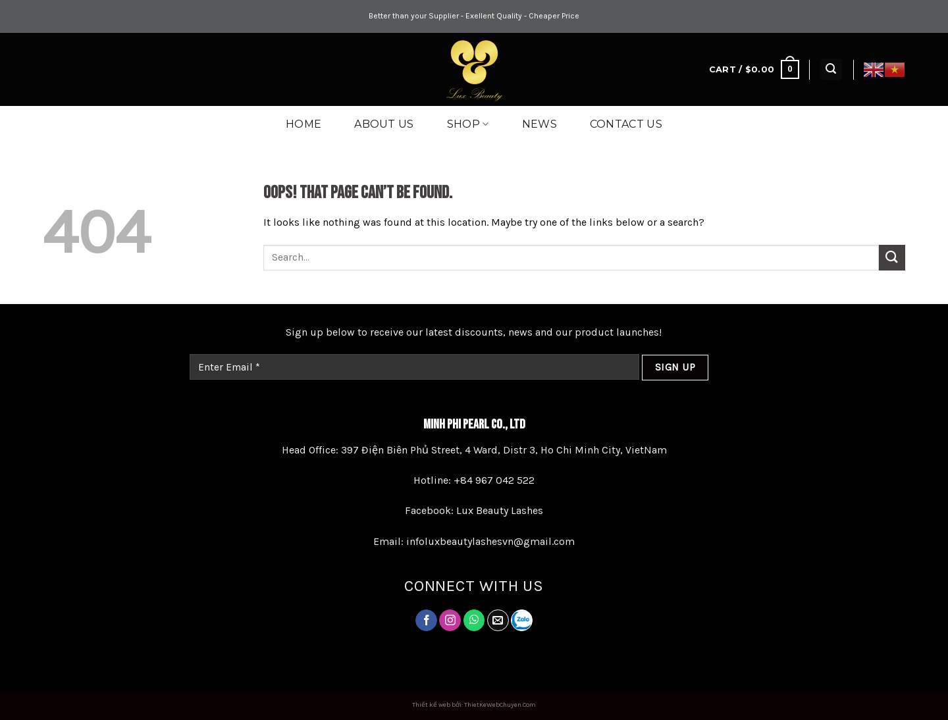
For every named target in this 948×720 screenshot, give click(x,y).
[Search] (831, 69)
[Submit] (892, 257)
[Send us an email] (498, 620)
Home (303, 124)
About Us (384, 124)
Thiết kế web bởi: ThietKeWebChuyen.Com (474, 705)
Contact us (626, 124)
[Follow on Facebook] (426, 620)
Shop (468, 124)
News (539, 124)
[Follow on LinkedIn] (522, 620)
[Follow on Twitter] (474, 620)
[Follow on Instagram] (450, 620)
